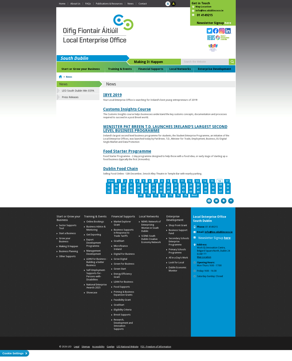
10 (175, 181)
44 (175, 188)
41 (153, 188)
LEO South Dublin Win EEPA (78, 90)
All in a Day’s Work (178, 257)
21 (131, 184)
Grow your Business (64, 240)
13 (197, 181)
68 (228, 191)
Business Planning (68, 251)
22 (138, 184)
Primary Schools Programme (177, 251)
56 (138, 191)
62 (183, 191)
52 (108, 191)
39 (138, 188)
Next (194, 195)
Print (209, 201)
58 (153, 191)
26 (168, 184)
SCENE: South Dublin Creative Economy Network (151, 239)
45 (183, 188)
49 (213, 188)
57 (146, 191)
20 (123, 184)
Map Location (203, 6)
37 (123, 188)
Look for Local (176, 262)
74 (178, 195)
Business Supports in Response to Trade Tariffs (124, 232)
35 (108, 188)
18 (108, 184)
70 (148, 195)
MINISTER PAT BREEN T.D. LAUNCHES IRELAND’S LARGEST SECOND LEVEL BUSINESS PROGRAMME (165, 128)
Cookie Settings (12, 353)
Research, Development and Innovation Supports (123, 324)
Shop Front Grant (178, 225)
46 (190, 188)
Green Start (120, 268)
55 (131, 191)
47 (198, 188)
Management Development (93, 252)
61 (175, 191)
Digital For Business (124, 253)
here (228, 23)
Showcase (91, 292)
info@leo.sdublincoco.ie (209, 10)
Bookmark (223, 201)
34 (228, 184)
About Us (75, 3)
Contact (143, 3)
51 (228, 188)
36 (116, 188)
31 (205, 184)
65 (205, 191)
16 (219, 181)
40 (146, 188)
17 (227, 181)
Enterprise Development (214, 69)
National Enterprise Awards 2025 (96, 286)
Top (231, 201)
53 (116, 191)
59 (161, 191)
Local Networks (180, 69)
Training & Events (120, 69)
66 (213, 191)
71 (155, 195)
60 (168, 191)
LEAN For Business (123, 281)
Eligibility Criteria (122, 309)
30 (198, 184)
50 (220, 188)
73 (170, 195)
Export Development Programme (93, 242)
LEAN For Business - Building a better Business (96, 262)
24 (153, 184)
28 (183, 184)
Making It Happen (68, 246)
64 (198, 191)
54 (123, 191)
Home (62, 3)
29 (190, 184)
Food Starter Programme (127, 151)
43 (168, 188)
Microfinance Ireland (121, 247)
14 (204, 181)
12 (189, 181)
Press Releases (70, 97)
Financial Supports (150, 69)
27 (175, 184)
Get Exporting (93, 234)
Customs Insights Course (127, 109)
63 (190, 191)
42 (161, 188)
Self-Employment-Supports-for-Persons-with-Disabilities (96, 275)
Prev (110, 181)
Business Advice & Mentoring (96, 228)
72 (163, 195)
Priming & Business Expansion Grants (124, 293)
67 (220, 191)
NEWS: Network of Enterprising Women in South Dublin (151, 226)
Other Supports (67, 256)
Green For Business (124, 263)
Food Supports (122, 286)
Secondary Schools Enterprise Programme (179, 241)
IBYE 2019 (112, 95)
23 (146, 184)
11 (182, 181)
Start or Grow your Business (80, 69)
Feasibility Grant (122, 299)
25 (161, 184)
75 (185, 195)
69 (140, 195)
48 (205, 188)
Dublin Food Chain (120, 168)
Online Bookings (95, 221)
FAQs (88, 3)
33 (220, 184)
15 (212, 181)
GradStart (119, 240)
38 (131, 188)
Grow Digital (120, 259)
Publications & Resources (109, 3)
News (131, 3)
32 (213, 184)
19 (116, 184)
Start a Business (67, 233)
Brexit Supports (122, 314)
